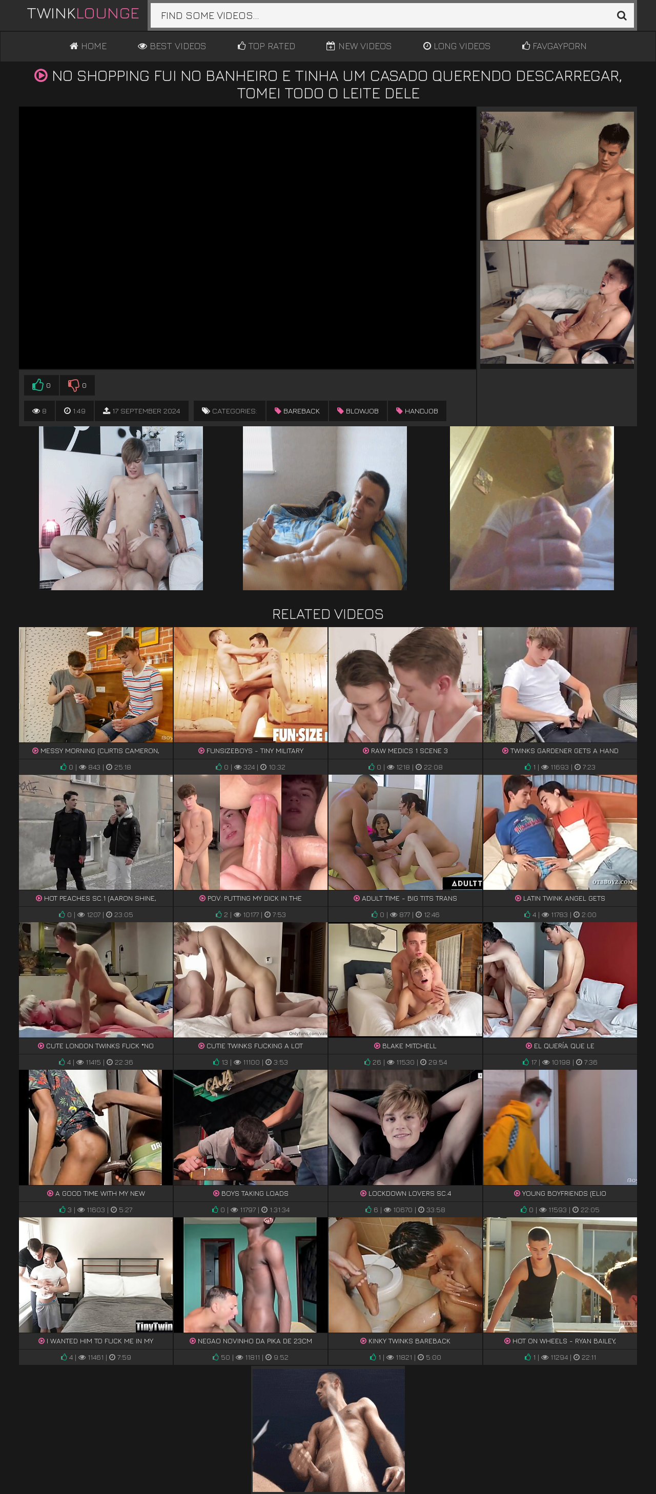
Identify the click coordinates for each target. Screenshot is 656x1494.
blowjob (358, 410)
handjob (417, 410)
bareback (297, 410)
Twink (83, 12)
